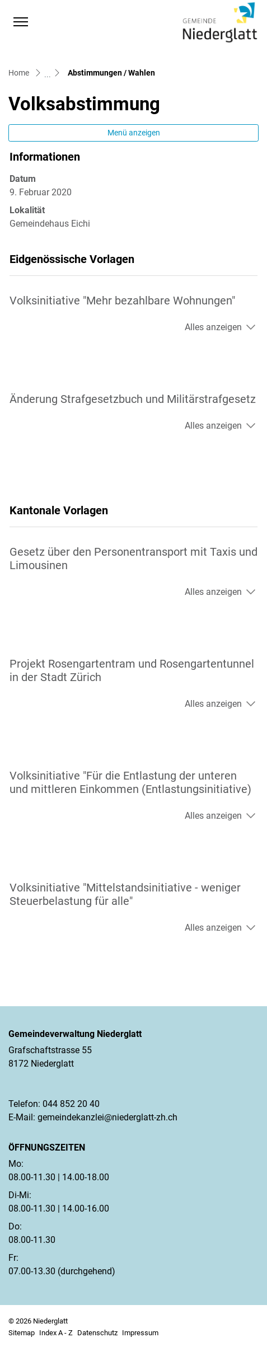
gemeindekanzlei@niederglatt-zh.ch (107, 1117)
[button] (42, 22)
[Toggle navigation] (20, 21)
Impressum (140, 1333)
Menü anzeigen (133, 132)
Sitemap (21, 1333)
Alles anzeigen (213, 327)
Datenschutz (97, 1333)
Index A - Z (56, 1333)
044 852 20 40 (71, 1104)
